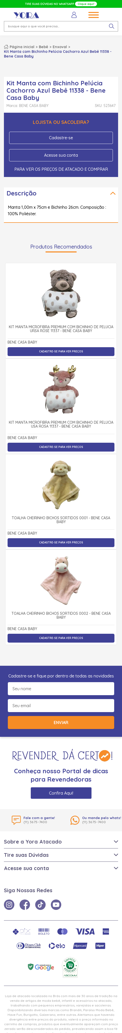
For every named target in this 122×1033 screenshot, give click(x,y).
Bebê (43, 47)
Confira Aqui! (61, 793)
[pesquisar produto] (111, 26)
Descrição (21, 193)
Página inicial (22, 47)
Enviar (61, 722)
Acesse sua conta (61, 155)
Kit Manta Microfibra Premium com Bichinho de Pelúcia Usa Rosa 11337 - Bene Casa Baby (61, 425)
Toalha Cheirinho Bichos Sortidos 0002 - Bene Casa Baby (61, 616)
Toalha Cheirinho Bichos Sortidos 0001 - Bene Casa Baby (61, 520)
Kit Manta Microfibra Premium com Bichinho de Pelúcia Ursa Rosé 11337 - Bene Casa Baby (61, 329)
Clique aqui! (86, 4)
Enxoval (60, 47)
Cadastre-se (61, 137)
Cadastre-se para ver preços (61, 351)
